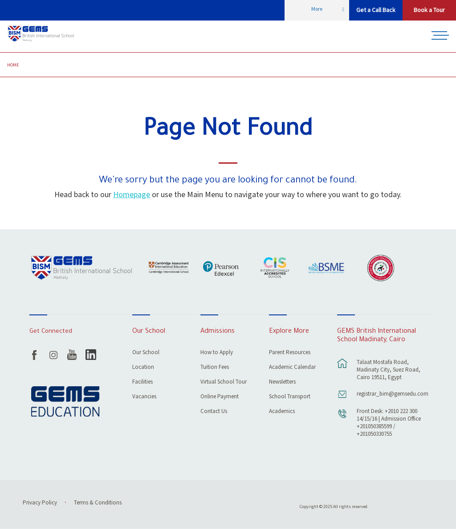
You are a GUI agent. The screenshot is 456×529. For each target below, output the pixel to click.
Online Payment (219, 397)
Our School (145, 353)
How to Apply (216, 353)
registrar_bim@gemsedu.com (390, 394)
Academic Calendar (292, 367)
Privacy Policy (40, 503)
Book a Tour (429, 10)
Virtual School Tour (223, 382)
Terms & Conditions (98, 503)
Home (13, 65)
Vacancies (144, 397)
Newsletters (282, 382)
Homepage (131, 195)
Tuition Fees (214, 367)
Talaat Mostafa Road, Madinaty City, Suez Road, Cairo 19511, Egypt (388, 370)
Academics (282, 412)
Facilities (142, 382)
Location (143, 367)
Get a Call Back (375, 10)
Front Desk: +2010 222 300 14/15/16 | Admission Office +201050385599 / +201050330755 (389, 423)
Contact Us (213, 412)
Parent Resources (289, 353)
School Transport (289, 397)
